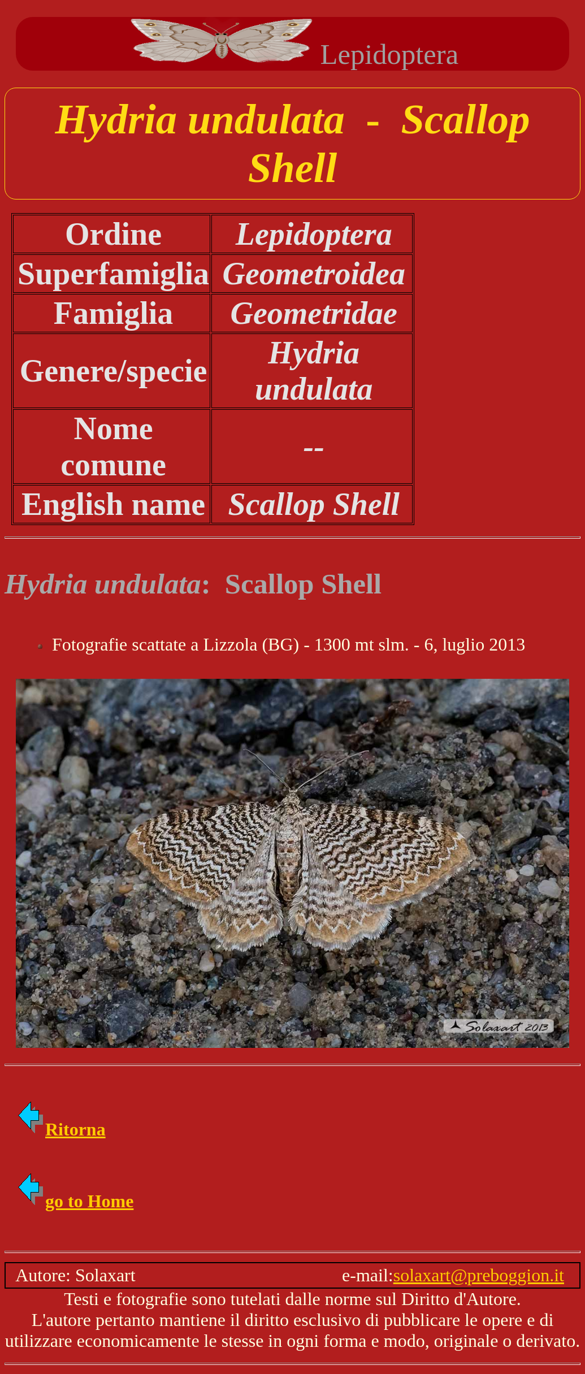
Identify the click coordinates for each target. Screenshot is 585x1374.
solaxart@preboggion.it (478, 1275)
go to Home (74, 1201)
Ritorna (61, 1129)
